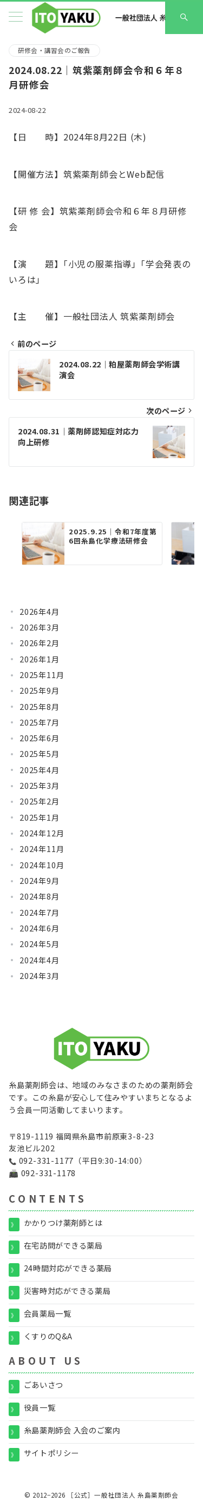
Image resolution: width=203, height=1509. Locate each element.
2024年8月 (39, 896)
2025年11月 (41, 674)
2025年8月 (39, 706)
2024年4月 (39, 960)
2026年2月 (39, 643)
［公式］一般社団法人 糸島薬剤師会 (123, 1495)
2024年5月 (39, 943)
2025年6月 (39, 738)
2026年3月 (39, 627)
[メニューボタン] (15, 17)
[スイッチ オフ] (184, 18)
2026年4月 (39, 611)
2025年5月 (39, 753)
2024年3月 (39, 975)
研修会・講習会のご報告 (54, 50)
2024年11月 (41, 848)
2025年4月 (39, 769)
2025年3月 (39, 785)
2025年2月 (39, 801)
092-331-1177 (46, 1160)
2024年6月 (39, 928)
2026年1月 (39, 659)
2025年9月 (39, 690)
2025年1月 (39, 817)
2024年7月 (39, 912)
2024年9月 (39, 880)
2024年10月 (41, 865)
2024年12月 (41, 833)
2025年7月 (39, 722)
